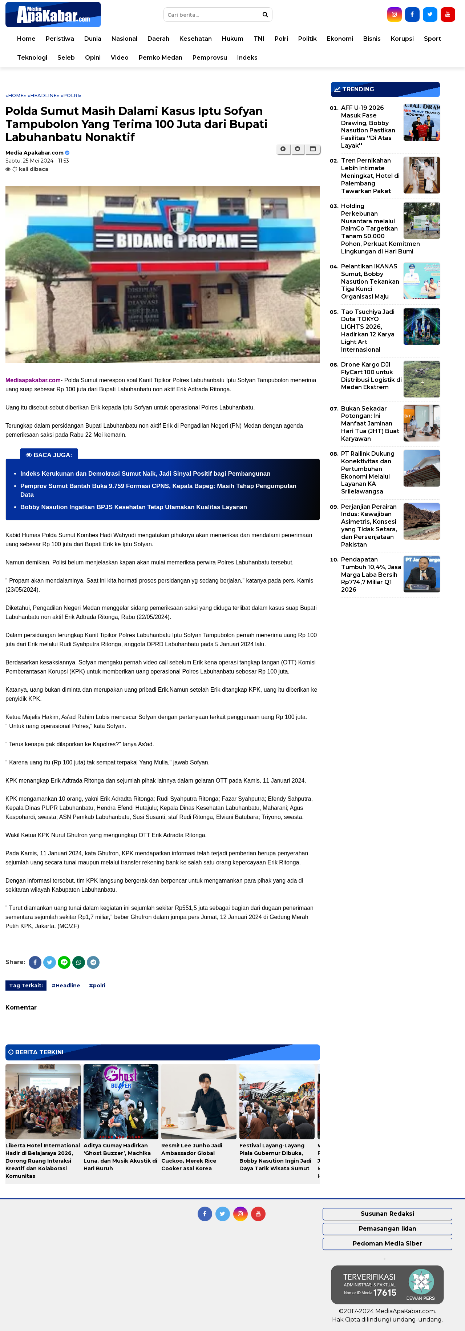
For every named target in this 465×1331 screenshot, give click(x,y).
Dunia (92, 38)
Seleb (66, 57)
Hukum (232, 38)
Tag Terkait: (26, 985)
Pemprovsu (210, 57)
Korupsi (402, 38)
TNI (259, 38)
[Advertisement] (385, 654)
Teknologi (32, 57)
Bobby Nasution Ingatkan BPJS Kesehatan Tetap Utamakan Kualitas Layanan (133, 507)
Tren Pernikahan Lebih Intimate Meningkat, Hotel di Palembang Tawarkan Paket (370, 175)
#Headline (66, 985)
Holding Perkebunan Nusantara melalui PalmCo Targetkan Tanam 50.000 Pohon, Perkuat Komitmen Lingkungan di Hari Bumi (380, 229)
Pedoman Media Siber (387, 1243)
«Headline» (43, 95)
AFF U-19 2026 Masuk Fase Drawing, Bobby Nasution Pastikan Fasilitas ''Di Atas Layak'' (368, 126)
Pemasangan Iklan (387, 1228)
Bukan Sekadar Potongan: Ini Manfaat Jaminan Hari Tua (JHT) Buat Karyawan (370, 423)
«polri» (71, 95)
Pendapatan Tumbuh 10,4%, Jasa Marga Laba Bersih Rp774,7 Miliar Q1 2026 (371, 574)
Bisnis (372, 38)
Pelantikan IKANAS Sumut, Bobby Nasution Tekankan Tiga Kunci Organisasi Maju (370, 281)
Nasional (124, 38)
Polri (281, 38)
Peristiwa (60, 38)
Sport (432, 38)
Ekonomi (340, 38)
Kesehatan (195, 38)
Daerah (158, 38)
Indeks (247, 57)
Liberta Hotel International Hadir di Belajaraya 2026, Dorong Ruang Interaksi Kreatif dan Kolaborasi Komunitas (42, 1160)
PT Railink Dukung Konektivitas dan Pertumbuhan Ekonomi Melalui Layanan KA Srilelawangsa (368, 472)
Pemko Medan (160, 57)
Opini (93, 57)
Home (26, 38)
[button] (312, 149)
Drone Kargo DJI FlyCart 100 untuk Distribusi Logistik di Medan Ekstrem (371, 376)
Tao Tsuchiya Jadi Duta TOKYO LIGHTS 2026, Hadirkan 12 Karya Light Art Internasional (368, 330)
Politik (307, 38)
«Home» (15, 95)
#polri (97, 985)
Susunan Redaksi (387, 1213)
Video (120, 57)
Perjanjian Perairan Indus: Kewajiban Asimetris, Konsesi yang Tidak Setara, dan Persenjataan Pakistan (369, 525)
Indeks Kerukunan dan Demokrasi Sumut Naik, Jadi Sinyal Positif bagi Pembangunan (145, 473)
